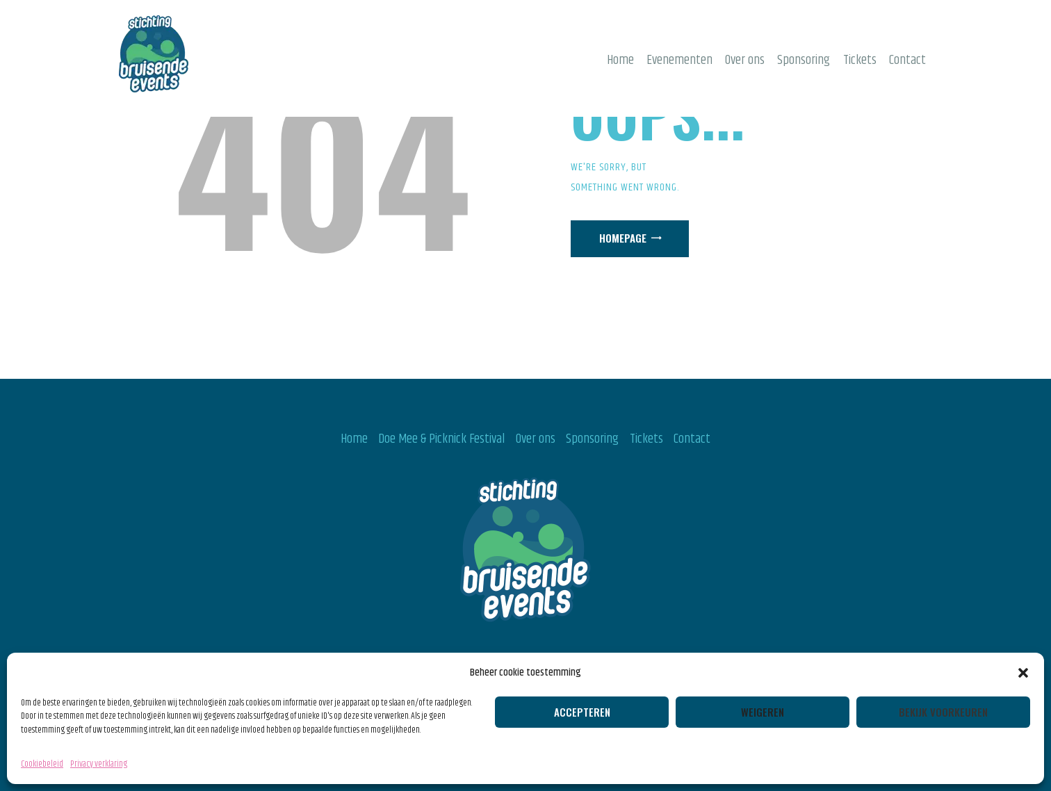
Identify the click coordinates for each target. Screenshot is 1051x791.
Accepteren (582, 711)
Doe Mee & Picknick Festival (441, 439)
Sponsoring (592, 439)
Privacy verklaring (98, 764)
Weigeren (762, 711)
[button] (1023, 673)
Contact (692, 439)
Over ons (535, 439)
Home (354, 439)
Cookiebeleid (42, 764)
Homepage (622, 237)
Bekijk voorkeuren (943, 711)
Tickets (646, 439)
